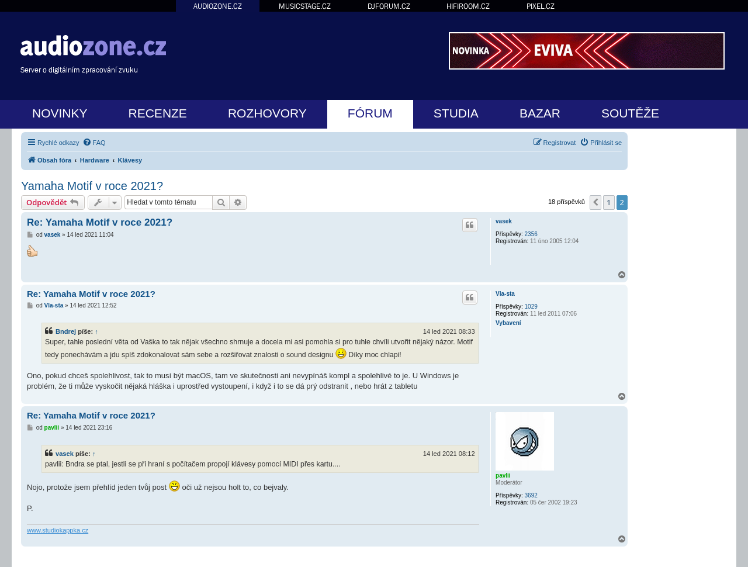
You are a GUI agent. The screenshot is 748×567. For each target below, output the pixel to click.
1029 (531, 306)
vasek (504, 221)
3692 (531, 495)
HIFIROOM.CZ (468, 6)
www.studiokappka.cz (57, 530)
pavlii (503, 475)
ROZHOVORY (267, 113)
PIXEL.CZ (541, 6)
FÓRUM (370, 113)
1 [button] (609, 202)
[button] (595, 202)
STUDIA (456, 113)
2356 (531, 234)
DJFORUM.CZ (389, 6)
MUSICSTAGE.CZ (305, 6)
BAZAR (540, 113)
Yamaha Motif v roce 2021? (92, 185)
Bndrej (66, 331)
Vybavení (508, 323)
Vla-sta (505, 294)
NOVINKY (60, 113)
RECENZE (158, 113)
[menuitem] (94, 143)
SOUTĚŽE (630, 113)
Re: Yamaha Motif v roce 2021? (99, 222)
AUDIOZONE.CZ (217, 6)
